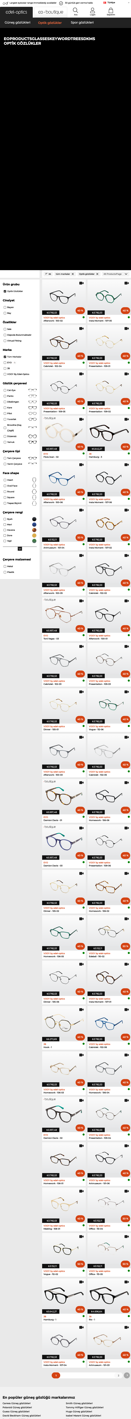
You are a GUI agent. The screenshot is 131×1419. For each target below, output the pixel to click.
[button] (16, 12)
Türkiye (111, 2)
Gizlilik (27, 1398)
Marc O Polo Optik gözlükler (18, 1236)
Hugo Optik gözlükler (77, 1248)
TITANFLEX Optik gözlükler (80, 1244)
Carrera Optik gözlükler (78, 1240)
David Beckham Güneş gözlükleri (22, 1215)
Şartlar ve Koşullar (12, 1398)
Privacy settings (11, 1331)
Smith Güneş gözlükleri (79, 1202)
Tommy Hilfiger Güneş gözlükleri (85, 1207)
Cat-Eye (20, 190)
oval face (20, 285)
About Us (7, 1325)
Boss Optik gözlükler (14, 1248)
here (89, 1291)
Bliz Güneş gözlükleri (78, 1219)
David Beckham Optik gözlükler (83, 1252)
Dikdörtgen (20, 201)
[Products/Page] (116, 73)
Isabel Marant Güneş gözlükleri (83, 1215)
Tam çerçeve (20, 258)
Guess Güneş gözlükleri (16, 1211)
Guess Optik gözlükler (15, 1244)
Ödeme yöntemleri (55, 1331)
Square (20, 297)
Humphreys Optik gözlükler (18, 1240)
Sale (7, 128)
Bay (7, 112)
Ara (75, 14)
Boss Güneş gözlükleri (15, 1219)
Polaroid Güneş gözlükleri (17, 1207)
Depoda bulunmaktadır (17, 134)
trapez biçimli (20, 303)
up (127, 1398)
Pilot (20, 213)
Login (92, 14)
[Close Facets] (20, 73)
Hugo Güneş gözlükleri (79, 1211)
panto (20, 195)
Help (90, 1325)
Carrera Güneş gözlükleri (17, 1202)
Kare (20, 207)
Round (20, 291)
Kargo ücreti (51, 1335)
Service (48, 1325)
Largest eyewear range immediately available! (33, 3)
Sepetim (111, 14)
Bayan (9, 107)
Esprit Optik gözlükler (77, 1236)
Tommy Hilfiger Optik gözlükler (21, 1252)
